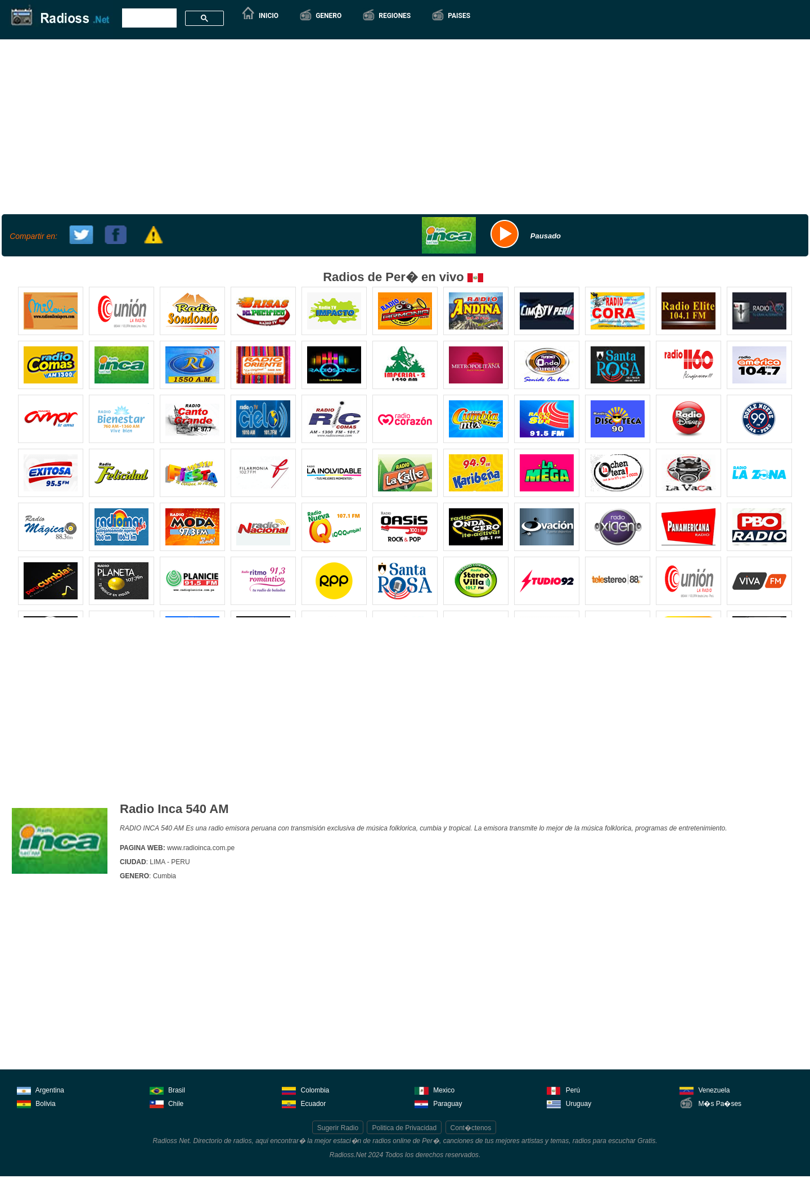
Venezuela (705, 1089)
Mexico (434, 1089)
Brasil (167, 1089)
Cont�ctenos (471, 1128)
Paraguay (438, 1103)
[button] (320, 15)
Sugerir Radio (337, 1128)
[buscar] (148, 18)
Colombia (305, 1089)
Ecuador (304, 1103)
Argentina (40, 1089)
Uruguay (569, 1103)
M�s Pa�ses (710, 1103)
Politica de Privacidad (404, 1128)
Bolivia (36, 1103)
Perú (563, 1089)
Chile (167, 1103)
